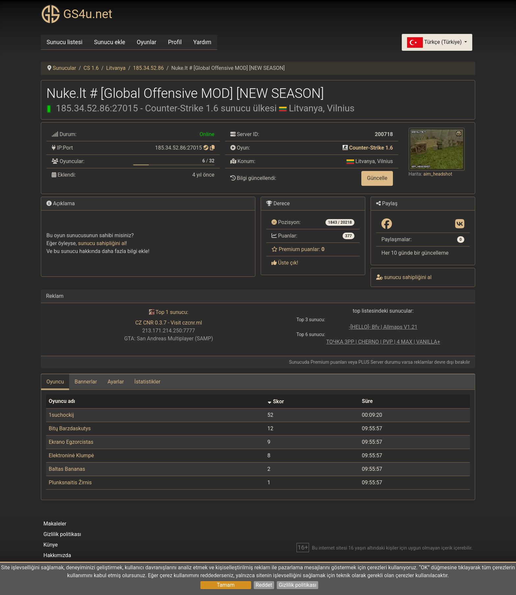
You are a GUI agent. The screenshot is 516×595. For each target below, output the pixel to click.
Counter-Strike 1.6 (371, 148)
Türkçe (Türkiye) (435, 42)
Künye (50, 545)
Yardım (202, 42)
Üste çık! (284, 263)
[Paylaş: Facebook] (386, 224)
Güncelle (377, 178)
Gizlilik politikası (297, 585)
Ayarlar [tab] (116, 382)
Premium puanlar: (297, 249)
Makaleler (54, 524)
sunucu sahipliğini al (102, 243)
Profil (175, 42)
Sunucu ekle (109, 42)
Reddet (264, 585)
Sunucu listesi (65, 42)
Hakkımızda (57, 555)
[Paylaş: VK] (459, 224)
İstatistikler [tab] (147, 382)
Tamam (226, 585)
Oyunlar (147, 42)
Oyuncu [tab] (55, 382)
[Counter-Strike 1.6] (345, 148)
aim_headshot (437, 174)
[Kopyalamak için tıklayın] (212, 148)
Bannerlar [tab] (85, 382)
